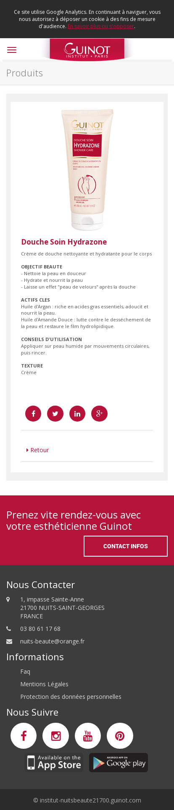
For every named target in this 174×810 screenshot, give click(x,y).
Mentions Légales (44, 684)
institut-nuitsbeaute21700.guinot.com (90, 800)
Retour (37, 450)
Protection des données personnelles (70, 697)
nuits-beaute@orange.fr (52, 641)
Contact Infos (125, 546)
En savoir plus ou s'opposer (101, 26)
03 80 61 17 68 (40, 629)
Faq (25, 671)
